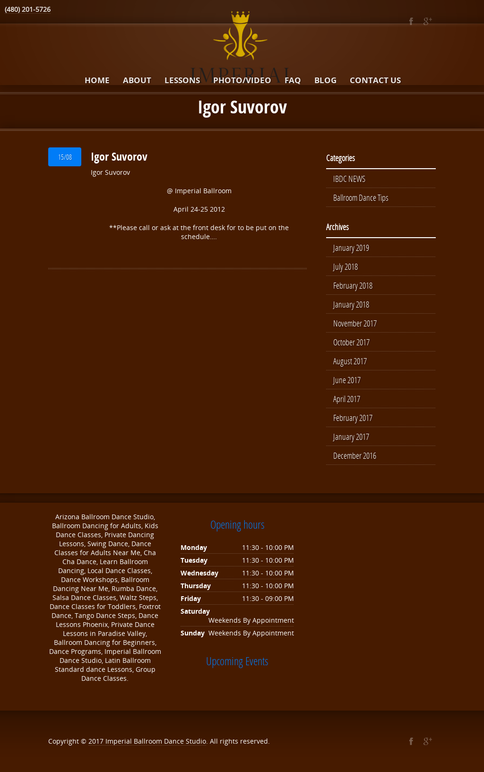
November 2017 (355, 323)
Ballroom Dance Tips (361, 197)
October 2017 (351, 342)
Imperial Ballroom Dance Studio (155, 741)
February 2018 (352, 285)
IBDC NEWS (349, 178)
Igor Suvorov (119, 156)
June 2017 (347, 380)
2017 (96, 741)
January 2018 (351, 304)
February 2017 (352, 417)
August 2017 (350, 361)
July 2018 (345, 266)
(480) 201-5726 (28, 9)
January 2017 (351, 436)
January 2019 (351, 247)
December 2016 (354, 455)
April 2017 (346, 398)
